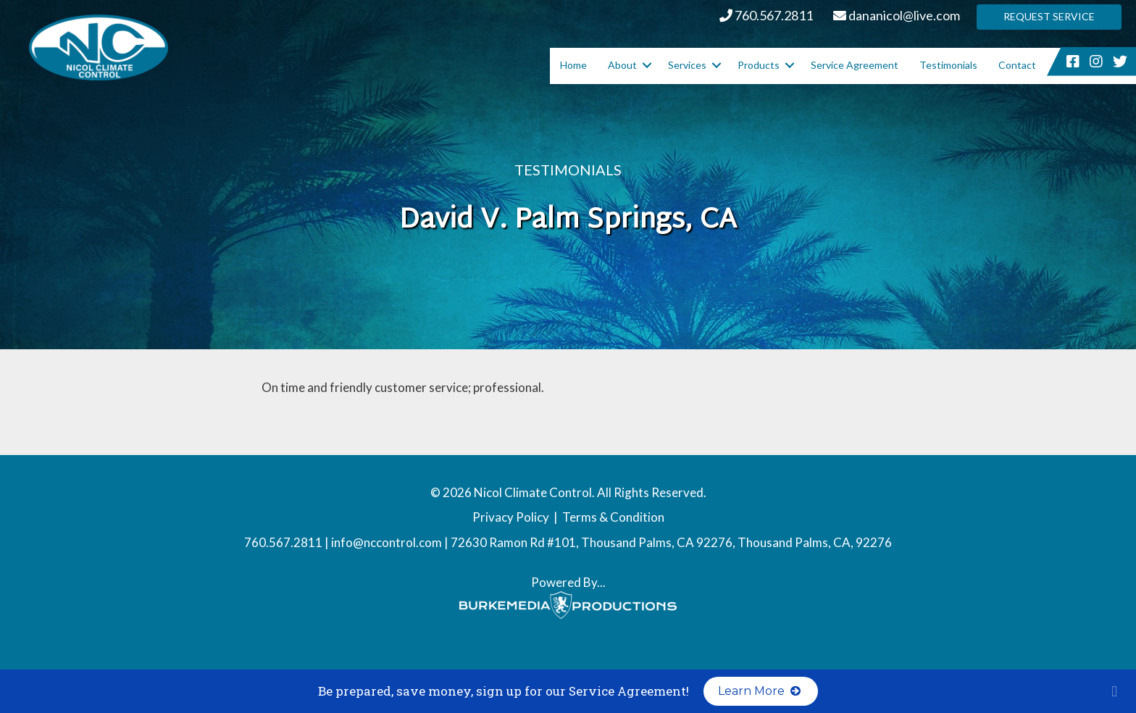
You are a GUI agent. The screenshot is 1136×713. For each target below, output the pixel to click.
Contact (1017, 65)
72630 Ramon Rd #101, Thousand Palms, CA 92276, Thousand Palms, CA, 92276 (671, 542)
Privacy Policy (510, 517)
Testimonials (948, 65)
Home (573, 65)
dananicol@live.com (896, 15)
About (622, 65)
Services (687, 65)
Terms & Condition (613, 517)
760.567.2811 (766, 15)
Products (759, 65)
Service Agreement (854, 65)
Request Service (1049, 16)
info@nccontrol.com (386, 542)
